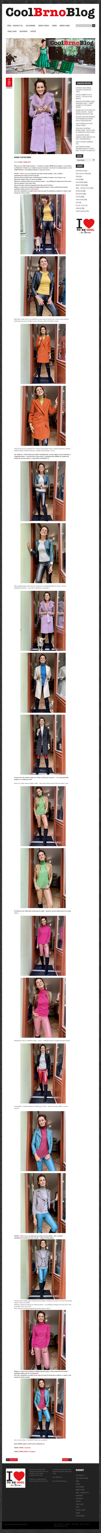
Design (78, 179)
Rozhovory (23, 31)
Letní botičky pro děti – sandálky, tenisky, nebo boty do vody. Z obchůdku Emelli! (85, 137)
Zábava (54, 25)
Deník (77, 176)
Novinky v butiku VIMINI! (22, 157)
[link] (22, 173)
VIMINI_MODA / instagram (27, 1451)
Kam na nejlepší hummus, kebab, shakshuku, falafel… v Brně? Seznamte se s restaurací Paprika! (85, 104)
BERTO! (25, 1524)
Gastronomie (30, 25)
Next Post (65, 1460)
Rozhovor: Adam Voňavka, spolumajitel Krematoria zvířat (83, 90)
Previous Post (13, 1460)
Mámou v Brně (65, 25)
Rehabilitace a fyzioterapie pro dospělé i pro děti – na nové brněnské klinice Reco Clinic (85, 112)
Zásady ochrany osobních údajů (60, 1526)
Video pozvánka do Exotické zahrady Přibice (84, 124)
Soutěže (33, 31)
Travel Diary (12, 31)
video (77, 202)
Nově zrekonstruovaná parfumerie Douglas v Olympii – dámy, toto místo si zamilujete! (85, 148)
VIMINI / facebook (24, 1448)
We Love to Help (80, 205)
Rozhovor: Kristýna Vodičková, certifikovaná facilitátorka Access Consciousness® (85, 119)
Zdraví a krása (43, 25)
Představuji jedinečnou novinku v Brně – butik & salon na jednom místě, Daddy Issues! (85, 130)
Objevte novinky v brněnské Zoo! (84, 143)
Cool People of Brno (82, 173)
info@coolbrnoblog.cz (61, 1481)
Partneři (87, 1524)
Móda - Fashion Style (25, 162)
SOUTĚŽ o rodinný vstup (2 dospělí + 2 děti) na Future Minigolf (84, 96)
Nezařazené (79, 191)
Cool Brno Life (80, 171)
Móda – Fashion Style (15, 25)
